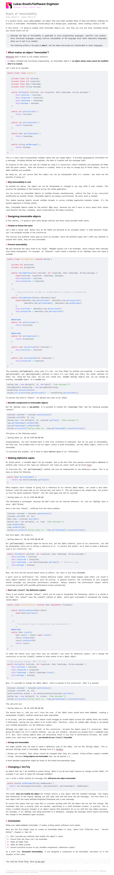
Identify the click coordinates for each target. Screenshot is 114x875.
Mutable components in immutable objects (28, 402)
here (89, 465)
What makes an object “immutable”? (28, 52)
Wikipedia (10, 57)
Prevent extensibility (17, 244)
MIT (96, 871)
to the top (39, 862)
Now (39, 7)
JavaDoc (59, 749)
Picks (25, 7)
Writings (16, 7)
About (32, 7)
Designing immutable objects (24, 216)
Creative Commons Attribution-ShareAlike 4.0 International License (59, 871)
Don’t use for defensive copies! (27, 590)
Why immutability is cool (19, 182)
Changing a (19, 766)
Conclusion (14, 820)
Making (21, 457)
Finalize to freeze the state (20, 225)
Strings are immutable (18, 742)
